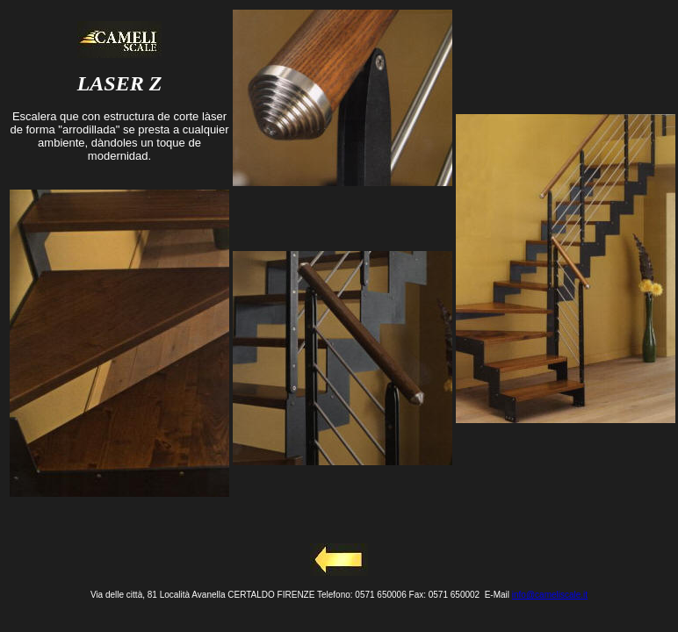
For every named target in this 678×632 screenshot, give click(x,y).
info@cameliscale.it (550, 595)
